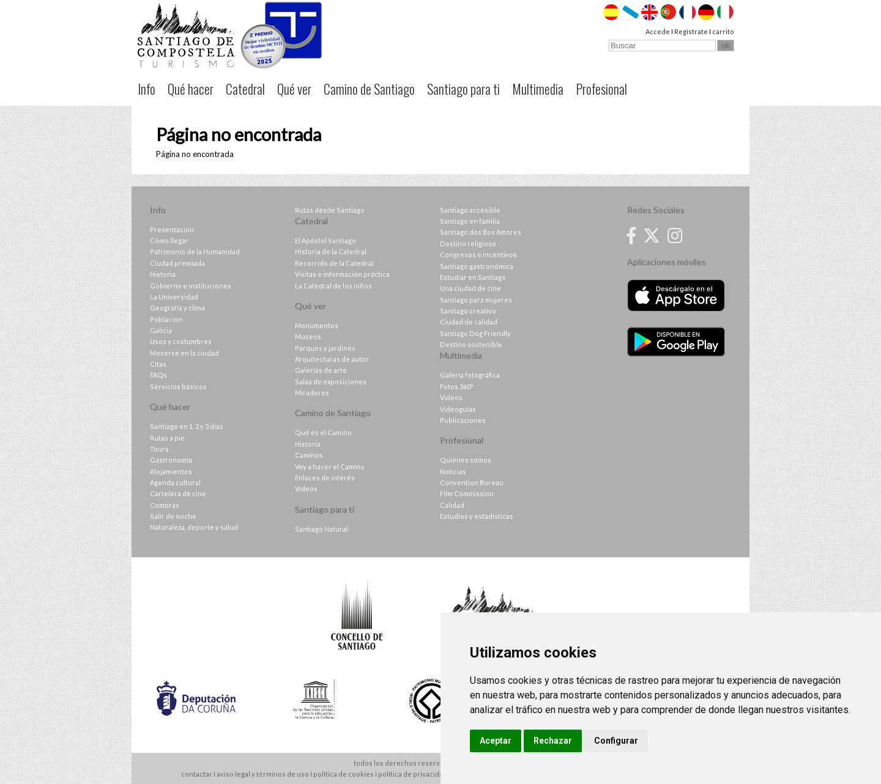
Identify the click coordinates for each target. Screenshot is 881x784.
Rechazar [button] (552, 741)
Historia (163, 274)
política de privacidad (412, 774)
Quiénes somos (465, 460)
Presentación (172, 229)
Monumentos (316, 325)
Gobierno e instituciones (190, 286)
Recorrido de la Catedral (334, 263)
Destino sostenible (471, 344)
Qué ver (294, 88)
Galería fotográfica (470, 375)
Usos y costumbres (181, 341)
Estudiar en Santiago (473, 277)
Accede (657, 31)
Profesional (601, 88)
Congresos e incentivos (478, 254)
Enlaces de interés (325, 478)
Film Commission (467, 493)
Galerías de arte (321, 370)
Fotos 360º (456, 386)
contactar (196, 774)
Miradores (312, 393)
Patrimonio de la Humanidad (195, 251)
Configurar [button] (616, 741)
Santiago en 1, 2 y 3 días (186, 426)
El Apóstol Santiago (325, 240)
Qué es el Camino (323, 432)
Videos (451, 397)
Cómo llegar (169, 240)
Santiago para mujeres (476, 300)
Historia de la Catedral (330, 251)
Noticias (453, 471)
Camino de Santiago (369, 88)
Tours (159, 449)
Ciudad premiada (177, 263)
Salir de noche (173, 516)
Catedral (245, 88)
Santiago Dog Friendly (475, 333)
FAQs (158, 375)
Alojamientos (171, 471)
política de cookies (343, 774)
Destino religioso (468, 243)
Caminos (309, 455)
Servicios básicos (178, 386)
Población (166, 319)
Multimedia (537, 88)
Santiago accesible (470, 210)
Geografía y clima (177, 308)
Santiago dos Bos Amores (480, 232)
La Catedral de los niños (333, 286)
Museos (308, 336)
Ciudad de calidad (468, 322)
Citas (158, 364)
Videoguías (458, 409)
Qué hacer (191, 88)
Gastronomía (171, 460)
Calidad (452, 505)
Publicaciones (463, 420)
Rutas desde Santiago (330, 210)
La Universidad (174, 297)
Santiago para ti (463, 88)
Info (146, 88)
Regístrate (691, 31)
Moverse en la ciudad (184, 353)
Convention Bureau (472, 482)
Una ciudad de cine (470, 288)
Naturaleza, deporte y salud (194, 527)
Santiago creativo (468, 311)
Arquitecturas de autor (332, 359)
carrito (723, 31)
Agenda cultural (175, 482)
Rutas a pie (167, 438)
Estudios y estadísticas (476, 516)
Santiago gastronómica (476, 266)
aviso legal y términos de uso (263, 774)
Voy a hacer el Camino (330, 467)
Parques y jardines (325, 348)
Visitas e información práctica (342, 274)
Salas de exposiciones (330, 382)
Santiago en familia (470, 221)
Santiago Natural (321, 529)
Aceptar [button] (495, 741)
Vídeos (306, 489)
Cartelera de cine (178, 493)
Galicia (161, 330)
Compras (164, 505)
